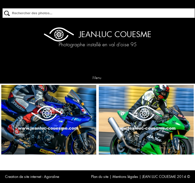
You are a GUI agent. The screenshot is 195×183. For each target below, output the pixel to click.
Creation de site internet (23, 176)
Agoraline (51, 176)
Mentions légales (125, 176)
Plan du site (99, 176)
